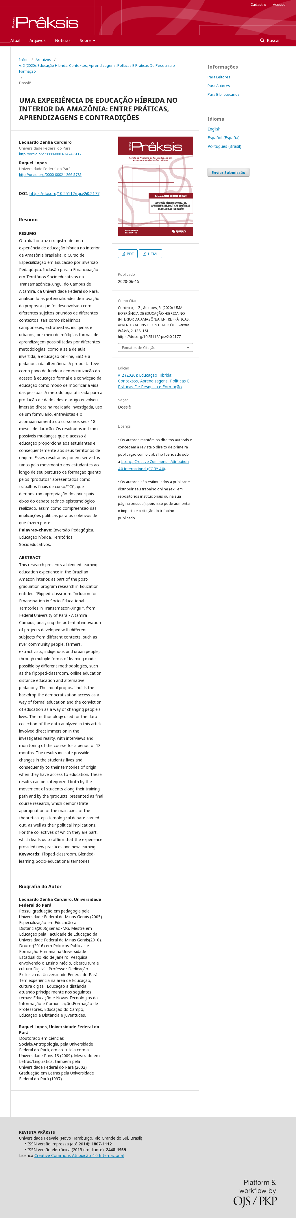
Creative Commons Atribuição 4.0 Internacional (79, 1155)
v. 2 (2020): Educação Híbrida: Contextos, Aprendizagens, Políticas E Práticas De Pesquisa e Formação (97, 68)
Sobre (86, 40)
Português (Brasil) (224, 146)
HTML (152, 253)
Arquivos (37, 40)
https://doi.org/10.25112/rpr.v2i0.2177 (64, 193)
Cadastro (258, 4)
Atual (15, 40)
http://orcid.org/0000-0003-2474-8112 (50, 154)
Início (24, 59)
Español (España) (224, 137)
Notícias (63, 40)
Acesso (279, 4)
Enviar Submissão (228, 172)
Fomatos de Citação (139, 347)
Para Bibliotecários (224, 94)
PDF (130, 253)
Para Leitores (219, 77)
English (214, 129)
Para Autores (219, 85)
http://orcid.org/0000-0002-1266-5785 (50, 174)
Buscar (273, 40)
